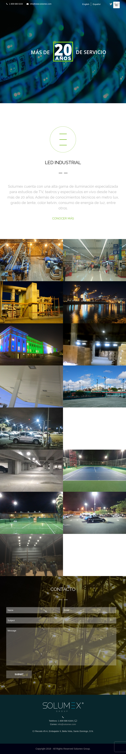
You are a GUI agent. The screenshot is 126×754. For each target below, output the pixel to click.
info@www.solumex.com (41, 4)
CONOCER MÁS (63, 218)
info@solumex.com (67, 724)
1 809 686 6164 (16, 4)
